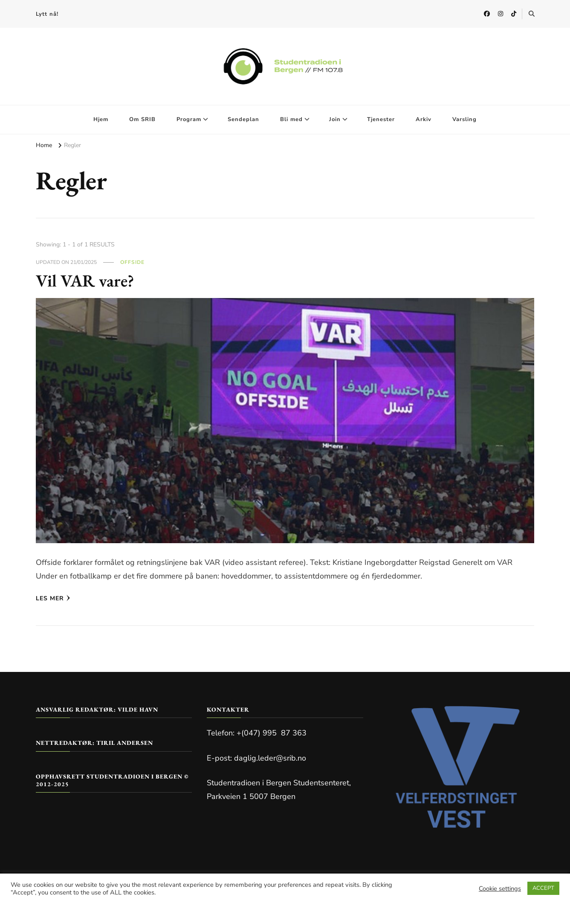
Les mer (53, 598)
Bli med (291, 119)
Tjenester (381, 119)
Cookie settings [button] (500, 888)
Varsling (464, 119)
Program (188, 119)
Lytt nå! (47, 14)
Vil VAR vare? (85, 280)
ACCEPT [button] (543, 888)
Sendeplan (243, 119)
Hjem (100, 119)
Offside (132, 262)
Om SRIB (142, 119)
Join (335, 119)
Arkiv (423, 119)
